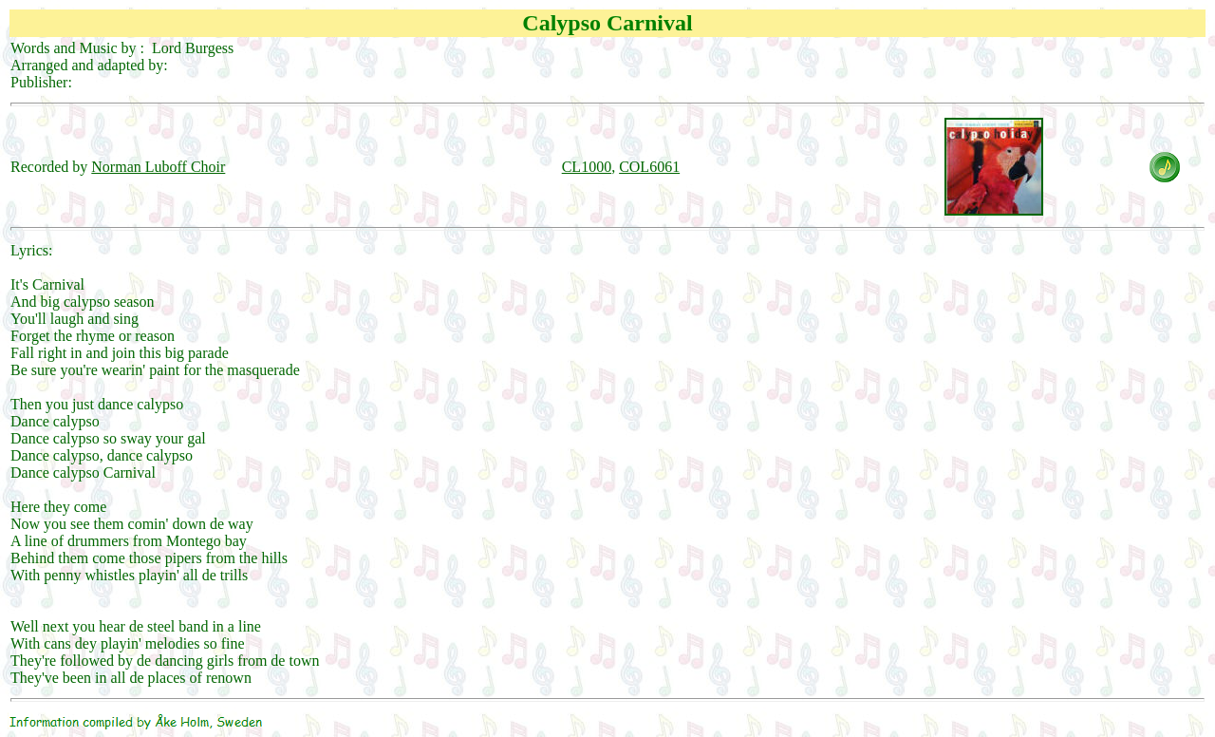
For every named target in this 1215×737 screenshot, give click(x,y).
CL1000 (586, 167)
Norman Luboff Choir (158, 167)
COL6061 (649, 167)
